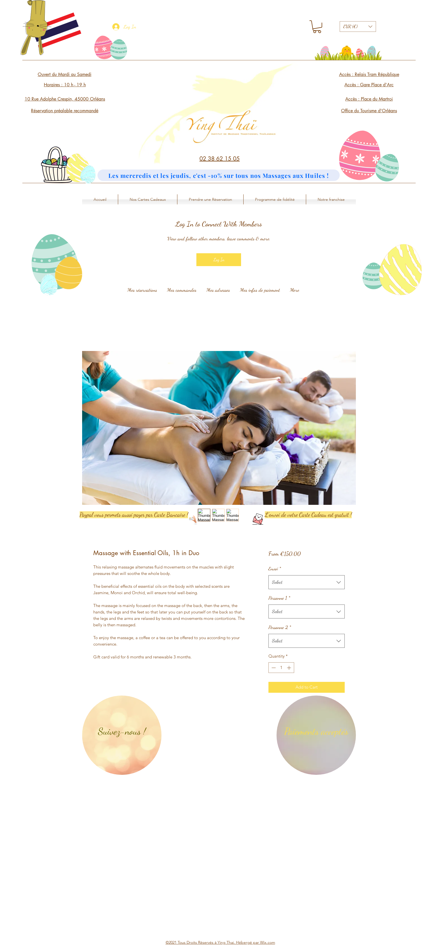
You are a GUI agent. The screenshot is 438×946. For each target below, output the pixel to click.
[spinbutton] (281, 668)
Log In (218, 259)
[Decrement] (273, 668)
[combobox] (306, 582)
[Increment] (289, 668)
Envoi (274, 568)
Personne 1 (279, 598)
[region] (121, 735)
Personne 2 (279, 627)
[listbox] (358, 26)
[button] (317, 26)
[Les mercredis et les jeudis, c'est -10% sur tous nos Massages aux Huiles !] (218, 175)
